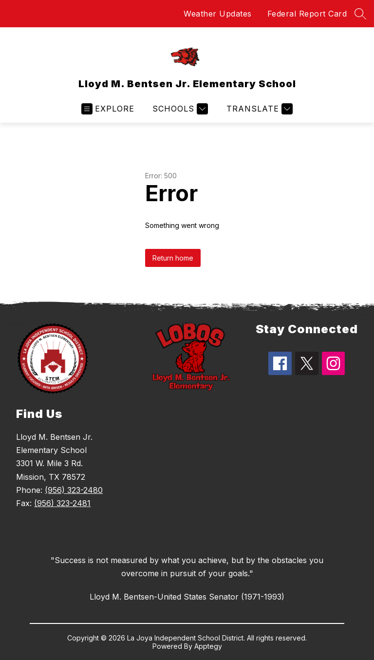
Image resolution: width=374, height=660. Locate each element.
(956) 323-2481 (62, 503)
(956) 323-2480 (74, 490)
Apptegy (208, 646)
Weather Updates (218, 14)
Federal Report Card (307, 14)
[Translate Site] (258, 109)
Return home (172, 258)
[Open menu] (107, 109)
